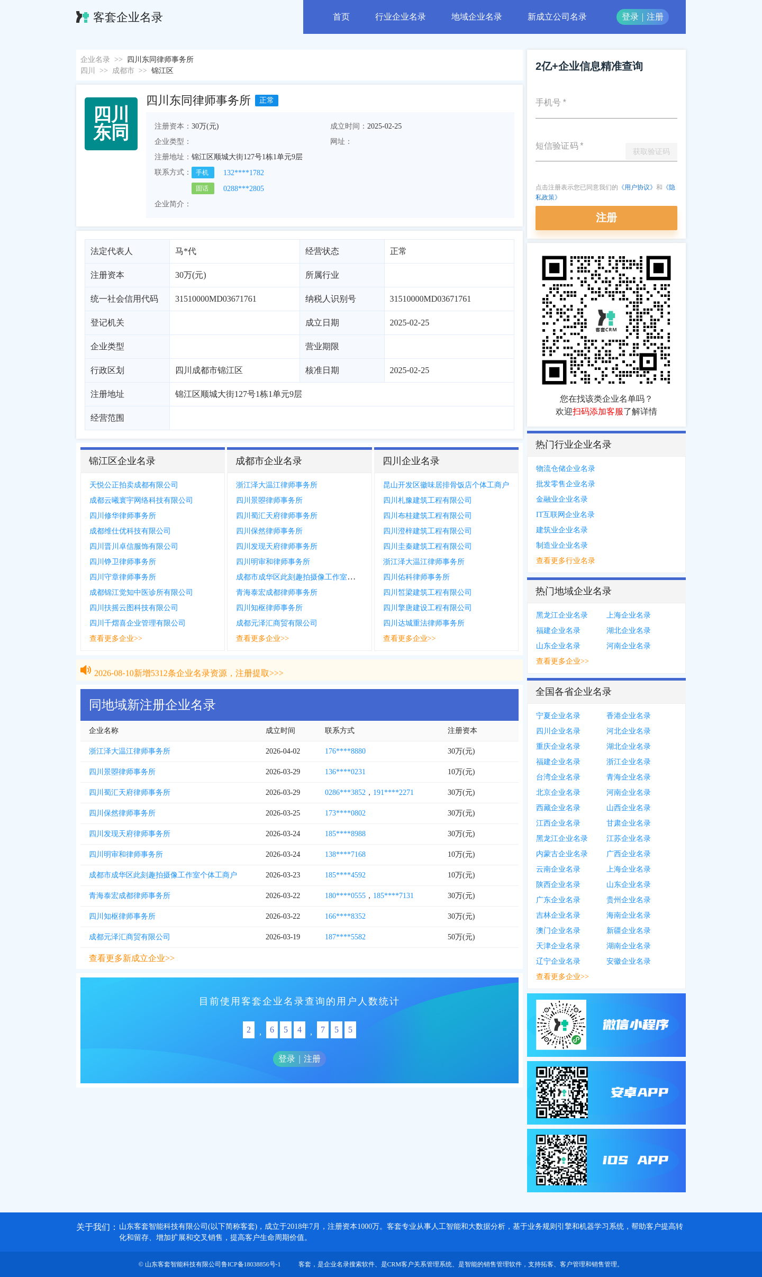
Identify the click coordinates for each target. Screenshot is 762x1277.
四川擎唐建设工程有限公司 (427, 608)
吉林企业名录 (558, 915)
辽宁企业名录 (558, 961)
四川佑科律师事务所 (416, 577)
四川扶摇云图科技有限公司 (133, 608)
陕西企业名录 (558, 885)
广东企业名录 (558, 900)
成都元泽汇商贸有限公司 (277, 623)
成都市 (123, 71)
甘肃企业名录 (628, 823)
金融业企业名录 (562, 499)
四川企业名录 (558, 731)
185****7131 (393, 896)
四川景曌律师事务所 (269, 500)
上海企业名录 (628, 615)
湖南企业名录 (628, 946)
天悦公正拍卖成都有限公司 (133, 485)
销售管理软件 (503, 1264)
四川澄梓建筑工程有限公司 (427, 531)
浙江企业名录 (628, 762)
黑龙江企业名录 (562, 615)
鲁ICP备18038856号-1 (251, 1264)
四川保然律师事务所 (269, 531)
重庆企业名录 (558, 746)
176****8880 (345, 751)
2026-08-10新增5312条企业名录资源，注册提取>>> (189, 679)
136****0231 (345, 772)
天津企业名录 (558, 946)
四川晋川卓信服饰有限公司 (133, 546)
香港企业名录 (628, 716)
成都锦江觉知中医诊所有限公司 (141, 592)
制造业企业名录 (562, 545)
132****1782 (243, 173)
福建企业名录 (558, 631)
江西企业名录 (558, 823)
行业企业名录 (400, 16)
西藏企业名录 (558, 808)
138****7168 (345, 854)
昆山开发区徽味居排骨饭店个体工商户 (446, 485)
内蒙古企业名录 (562, 854)
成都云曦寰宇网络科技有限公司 (141, 500)
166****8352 (345, 916)
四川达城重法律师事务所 (424, 623)
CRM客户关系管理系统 (419, 1264)
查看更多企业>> (115, 638)
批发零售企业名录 (565, 484)
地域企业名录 (476, 16)
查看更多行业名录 (565, 561)
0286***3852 (345, 792)
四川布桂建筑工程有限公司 (427, 516)
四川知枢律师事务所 (269, 608)
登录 (630, 16)
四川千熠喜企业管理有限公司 (137, 623)
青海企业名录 (628, 777)
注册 (655, 16)
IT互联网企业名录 (565, 515)
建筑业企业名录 (562, 530)
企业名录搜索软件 (349, 1264)
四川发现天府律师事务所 (277, 546)
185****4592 (345, 875)
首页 (341, 16)
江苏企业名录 (628, 839)
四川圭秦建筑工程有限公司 (427, 546)
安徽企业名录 (628, 961)
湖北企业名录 (628, 631)
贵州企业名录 (628, 900)
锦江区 (162, 71)
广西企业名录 (628, 854)
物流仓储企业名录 (565, 469)
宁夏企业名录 (558, 716)
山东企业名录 (558, 646)
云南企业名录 (558, 869)
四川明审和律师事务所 (273, 562)
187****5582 (345, 937)
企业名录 (95, 60)
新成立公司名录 (557, 16)
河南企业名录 (628, 646)
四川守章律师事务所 (122, 577)
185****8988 (345, 834)
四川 (87, 71)
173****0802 (345, 813)
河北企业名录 (628, 731)
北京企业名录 (558, 792)
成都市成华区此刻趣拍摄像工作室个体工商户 (310, 577)
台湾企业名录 (558, 777)
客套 (304, 1264)
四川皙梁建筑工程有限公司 (427, 592)
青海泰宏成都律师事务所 (277, 592)
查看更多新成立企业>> (132, 958)
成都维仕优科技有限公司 (130, 531)
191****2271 (393, 792)
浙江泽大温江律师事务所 (277, 485)
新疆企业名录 (628, 931)
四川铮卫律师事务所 (122, 562)
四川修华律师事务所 (122, 516)
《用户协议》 (637, 187)
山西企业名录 (628, 808)
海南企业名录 (628, 915)
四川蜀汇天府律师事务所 (277, 516)
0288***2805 (243, 189)
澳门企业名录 (558, 931)
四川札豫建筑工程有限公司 (427, 500)
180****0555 (345, 896)
